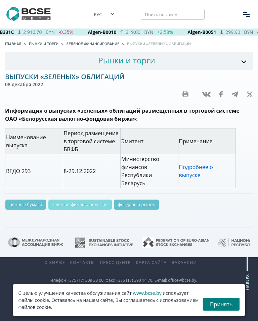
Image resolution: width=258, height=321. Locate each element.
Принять (221, 304)
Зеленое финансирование (92, 44)
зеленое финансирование (80, 204)
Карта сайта (151, 262)
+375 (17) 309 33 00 (85, 280)
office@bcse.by (182, 280)
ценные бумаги (25, 204)
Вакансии (184, 262)
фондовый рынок (136, 204)
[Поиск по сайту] (173, 14)
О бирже (54, 262)
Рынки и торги (43, 44)
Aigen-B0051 (204, 32)
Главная (13, 44)
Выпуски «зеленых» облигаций (159, 44)
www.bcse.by (147, 293)
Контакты (82, 262)
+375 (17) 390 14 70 (134, 280)
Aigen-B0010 (104, 32)
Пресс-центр (115, 262)
